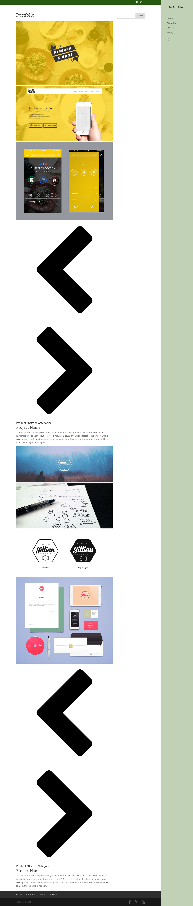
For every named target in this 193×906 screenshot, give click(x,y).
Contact (170, 28)
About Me (171, 23)
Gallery (170, 32)
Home (170, 18)
